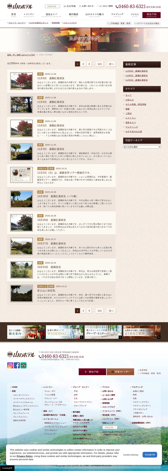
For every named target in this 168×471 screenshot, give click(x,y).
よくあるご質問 (108, 395)
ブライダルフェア (140, 409)
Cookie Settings (130, 454)
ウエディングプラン (141, 402)
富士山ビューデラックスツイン (25, 406)
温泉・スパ (47, 411)
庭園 (128, 109)
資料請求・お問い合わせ (143, 416)
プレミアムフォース (21, 413)
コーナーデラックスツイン (24, 399)
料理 (135, 395)
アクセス (106, 387)
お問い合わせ (107, 391)
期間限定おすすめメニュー (55, 423)
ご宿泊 (129, 113)
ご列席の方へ (138, 413)
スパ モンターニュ (50, 419)
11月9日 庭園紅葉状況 (137, 71)
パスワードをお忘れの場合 (147, 23)
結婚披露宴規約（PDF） (142, 423)
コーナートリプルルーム (23, 402)
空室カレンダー (108, 423)
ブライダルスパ (50, 430)
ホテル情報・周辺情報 (136, 104)
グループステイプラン (83, 402)
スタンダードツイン (21, 395)
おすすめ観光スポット (39, 23)
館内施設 (76, 412)
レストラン (131, 118)
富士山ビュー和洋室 (21, 410)
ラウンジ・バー (50, 398)
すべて (129, 95)
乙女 (76, 398)
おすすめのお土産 (134, 131)
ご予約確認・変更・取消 (120, 23)
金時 (76, 395)
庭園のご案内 (78, 416)
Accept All (150, 454)
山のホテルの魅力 (80, 430)
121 (100, 64)
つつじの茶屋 (49, 395)
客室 (14, 391)
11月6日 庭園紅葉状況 (137, 75)
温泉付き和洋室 (19, 420)
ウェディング (132, 127)
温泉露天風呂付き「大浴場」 (55, 415)
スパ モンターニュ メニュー (55, 427)
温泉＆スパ (131, 122)
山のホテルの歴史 (80, 427)
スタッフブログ (70, 23)
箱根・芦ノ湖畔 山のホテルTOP (21, 55)
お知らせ (130, 100)
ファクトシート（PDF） (112, 411)
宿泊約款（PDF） (109, 415)
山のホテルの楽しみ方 (82, 435)
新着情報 (56, 23)
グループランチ (80, 406)
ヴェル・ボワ (49, 391)
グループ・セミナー (17, 23)
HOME (14, 387)
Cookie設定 (7, 468)
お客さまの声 (107, 399)
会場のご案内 (138, 391)
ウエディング (137, 387)
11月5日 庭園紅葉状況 (137, 80)
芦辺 (76, 391)
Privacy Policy (25, 456)
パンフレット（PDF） (111, 419)
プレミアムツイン (20, 417)
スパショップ (49, 434)
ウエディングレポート (142, 406)
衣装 (135, 398)
